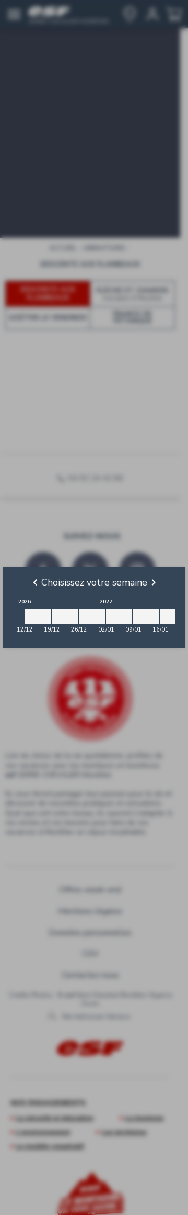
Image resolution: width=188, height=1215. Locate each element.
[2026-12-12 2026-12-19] (38, 616)
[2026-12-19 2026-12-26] (65, 616)
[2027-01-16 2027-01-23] (173, 616)
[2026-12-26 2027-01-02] (92, 616)
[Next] (153, 582)
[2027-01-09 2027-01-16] (146, 616)
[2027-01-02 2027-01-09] (119, 616)
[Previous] (35, 582)
